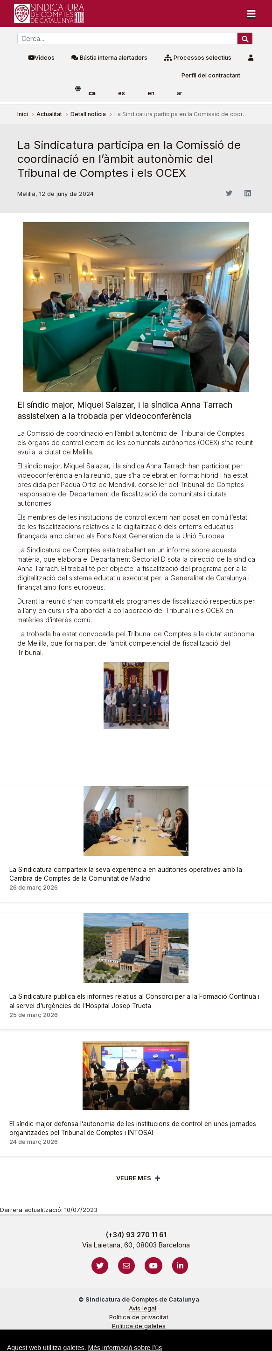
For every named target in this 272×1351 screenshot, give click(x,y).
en (150, 93)
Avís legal (142, 1308)
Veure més (133, 1178)
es (121, 93)
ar (179, 93)
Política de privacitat (138, 1317)
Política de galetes (139, 1326)
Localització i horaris (139, 1343)
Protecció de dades (138, 1334)
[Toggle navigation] (251, 13)
